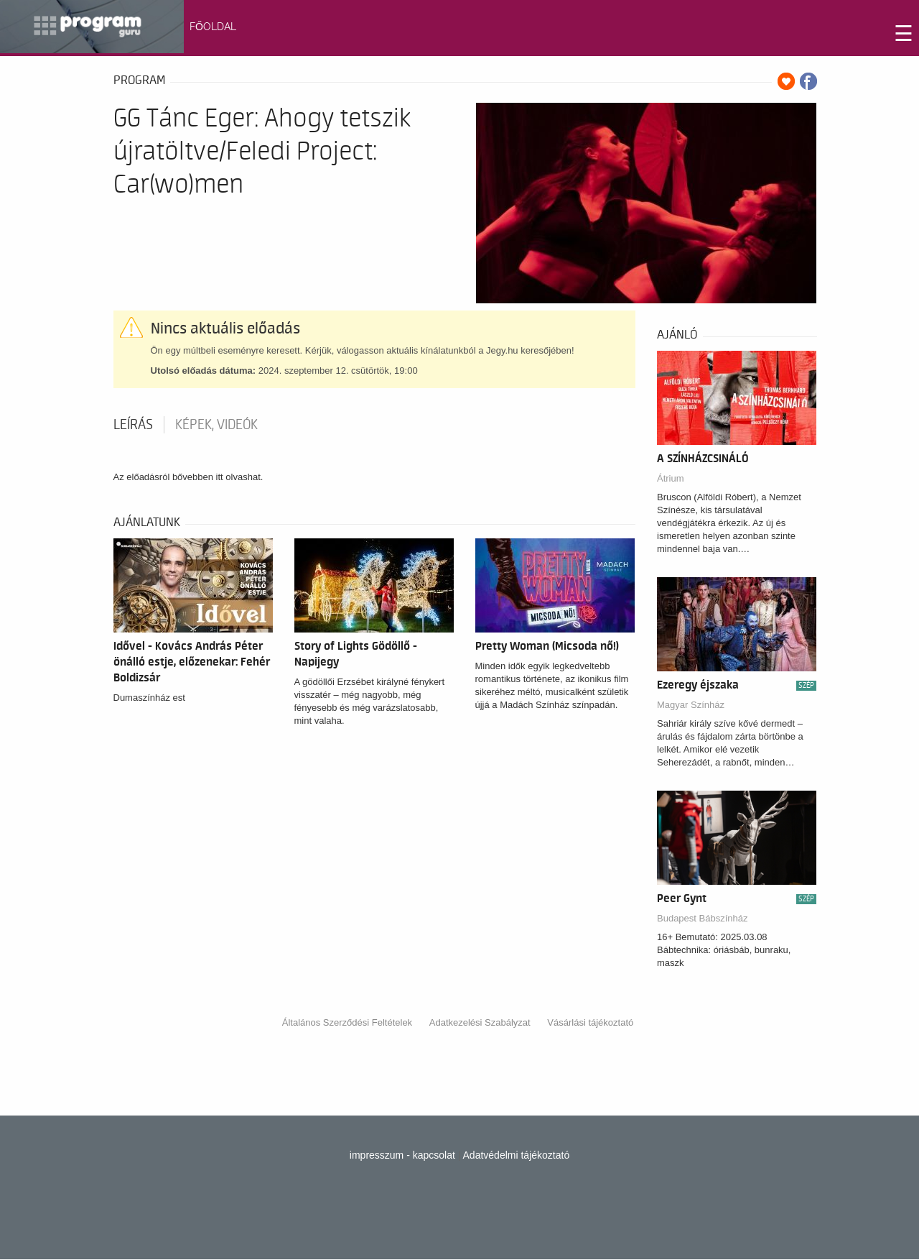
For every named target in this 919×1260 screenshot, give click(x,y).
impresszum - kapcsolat (402, 1155)
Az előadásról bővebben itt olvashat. (188, 477)
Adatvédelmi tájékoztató (516, 1155)
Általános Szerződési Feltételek (347, 1022)
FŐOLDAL (213, 26)
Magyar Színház (690, 704)
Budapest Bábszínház (702, 918)
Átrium (670, 478)
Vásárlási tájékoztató (590, 1022)
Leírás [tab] (133, 425)
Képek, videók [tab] (216, 425)
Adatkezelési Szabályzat (480, 1022)
